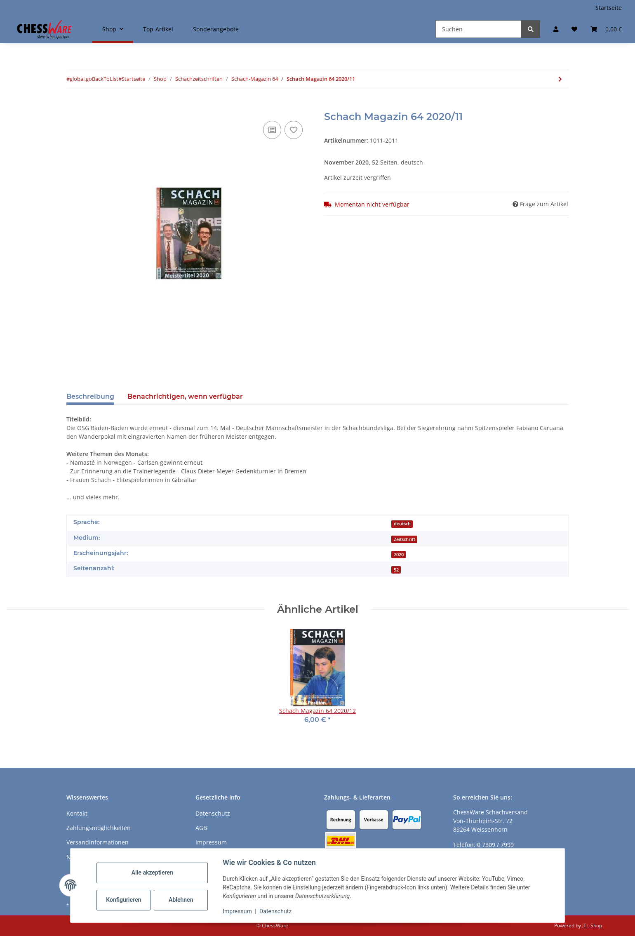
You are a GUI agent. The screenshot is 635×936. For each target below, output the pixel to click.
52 (396, 570)
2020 (399, 554)
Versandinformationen (97, 842)
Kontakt (76, 813)
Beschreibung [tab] (90, 396)
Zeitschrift (404, 539)
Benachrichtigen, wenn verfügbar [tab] (185, 396)
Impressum (239, 911)
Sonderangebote (216, 29)
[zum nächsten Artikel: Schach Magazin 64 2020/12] (560, 79)
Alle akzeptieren (154, 872)
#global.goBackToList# (94, 78)
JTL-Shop (592, 925)
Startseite (608, 8)
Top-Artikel (158, 29)
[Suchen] (478, 29)
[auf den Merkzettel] (294, 130)
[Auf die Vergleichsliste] (272, 130)
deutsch (402, 524)
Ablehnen (183, 899)
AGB (201, 828)
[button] (556, 29)
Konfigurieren (126, 899)
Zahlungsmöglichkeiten (98, 828)
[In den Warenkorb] (73, 106)
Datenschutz (277, 911)
